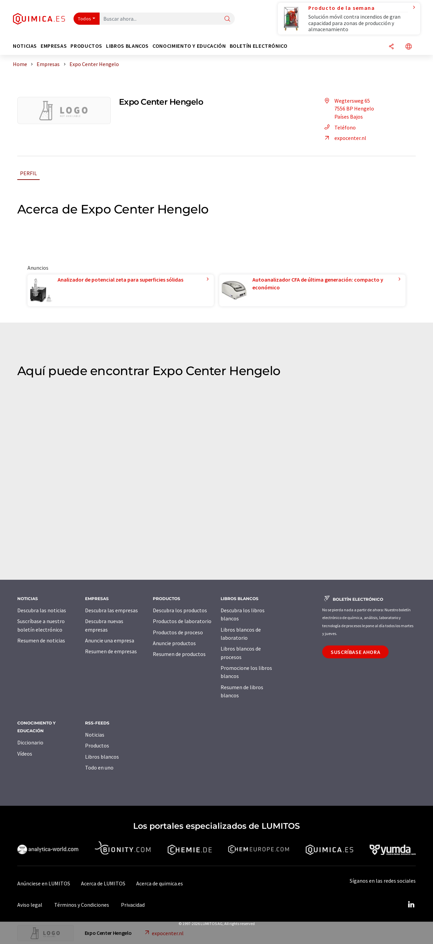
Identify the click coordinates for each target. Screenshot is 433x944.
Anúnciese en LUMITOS (43, 883)
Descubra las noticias (41, 610)
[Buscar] (227, 19)
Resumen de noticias (41, 640)
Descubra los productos (180, 610)
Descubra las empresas (111, 610)
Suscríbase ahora (355, 652)
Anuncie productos (174, 643)
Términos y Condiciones (81, 904)
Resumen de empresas (111, 651)
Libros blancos (102, 756)
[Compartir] (391, 47)
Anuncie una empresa (109, 640)
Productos (97, 745)
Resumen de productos (179, 654)
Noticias (94, 734)
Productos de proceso (178, 632)
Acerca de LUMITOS (103, 883)
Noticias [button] (25, 46)
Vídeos (24, 753)
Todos (84, 19)
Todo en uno (99, 767)
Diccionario (30, 742)
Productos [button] (86, 46)
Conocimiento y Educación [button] (189, 46)
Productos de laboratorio (182, 621)
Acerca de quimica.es (159, 883)
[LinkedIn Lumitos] (411, 904)
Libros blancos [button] (127, 46)
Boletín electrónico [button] (259, 46)
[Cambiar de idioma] (408, 47)
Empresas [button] (54, 46)
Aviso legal (29, 904)
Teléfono (339, 127)
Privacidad (133, 904)
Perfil (28, 173)
